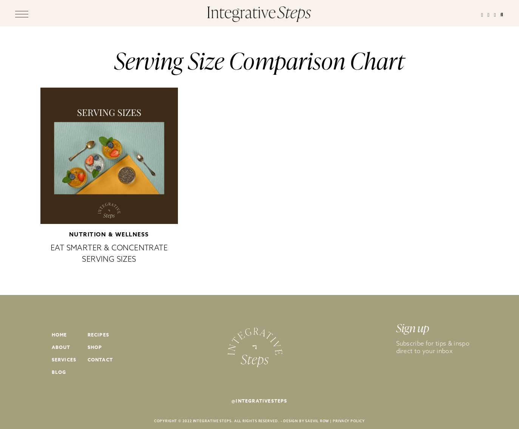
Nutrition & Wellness (109, 234)
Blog (59, 372)
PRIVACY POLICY (349, 421)
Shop (95, 347)
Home (59, 335)
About (61, 347)
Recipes (98, 335)
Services (64, 359)
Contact (100, 359)
